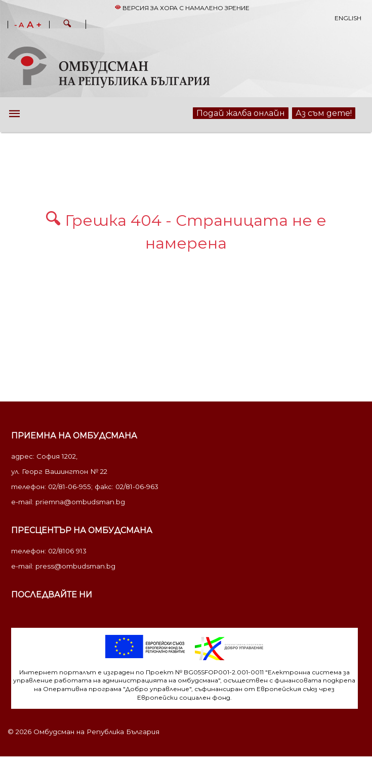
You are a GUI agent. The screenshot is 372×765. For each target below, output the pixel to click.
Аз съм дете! (324, 113)
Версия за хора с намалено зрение (182, 8)
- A (19, 25)
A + (34, 25)
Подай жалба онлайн (240, 113)
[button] (67, 24)
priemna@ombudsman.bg (80, 502)
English (348, 18)
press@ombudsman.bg (75, 566)
